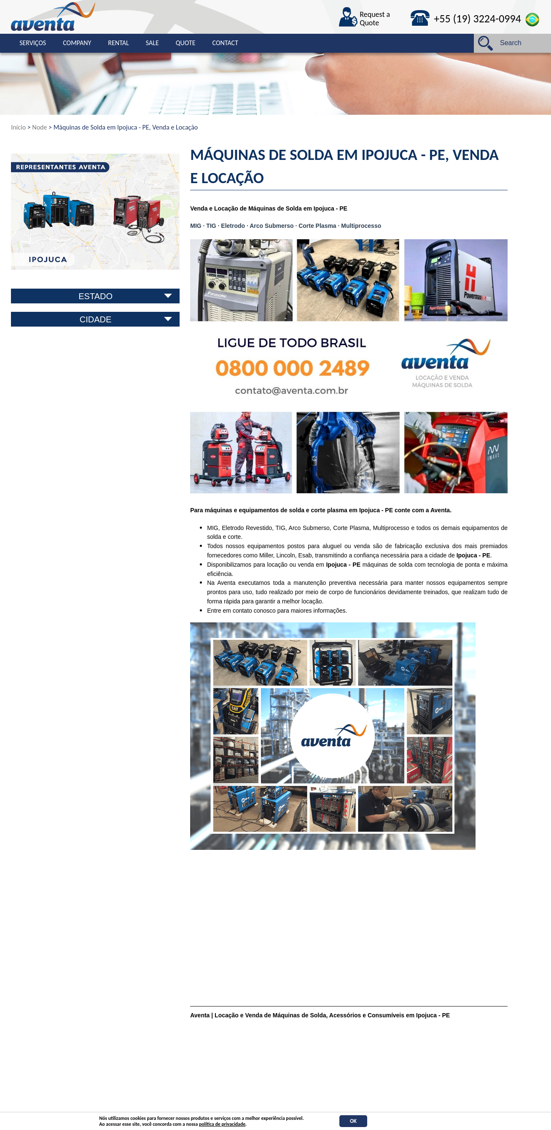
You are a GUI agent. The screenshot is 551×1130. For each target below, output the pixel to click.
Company (77, 43)
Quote (186, 43)
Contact (225, 43)
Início (18, 127)
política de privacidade (222, 1124)
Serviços (32, 43)
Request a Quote (375, 19)
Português (532, 20)
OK (353, 1121)
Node (39, 127)
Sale (152, 43)
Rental (118, 43)
